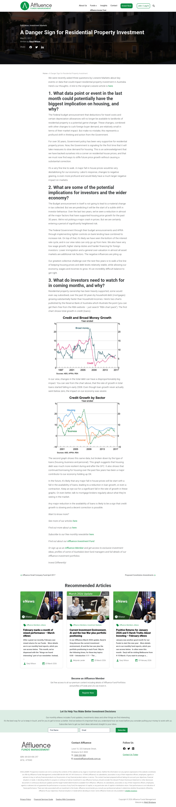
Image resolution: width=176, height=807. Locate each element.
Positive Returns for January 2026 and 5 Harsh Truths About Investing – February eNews (133, 632)
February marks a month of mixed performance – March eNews (39, 632)
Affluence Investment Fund (80, 541)
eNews (43, 625)
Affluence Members (33, 625)
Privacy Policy (25, 799)
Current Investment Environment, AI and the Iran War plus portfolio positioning (88, 632)
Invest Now (126, 6)
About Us (83, 5)
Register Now (88, 693)
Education (24, 25)
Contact (113, 5)
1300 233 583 (80, 755)
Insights (103, 5)
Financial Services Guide (43, 799)
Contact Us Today (130, 754)
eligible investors (131, 791)
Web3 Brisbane (150, 802)
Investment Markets (38, 25)
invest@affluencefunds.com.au (87, 759)
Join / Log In (143, 6)
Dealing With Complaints (65, 799)
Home (45, 73)
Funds (92, 5)
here (110, 86)
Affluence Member (74, 548)
